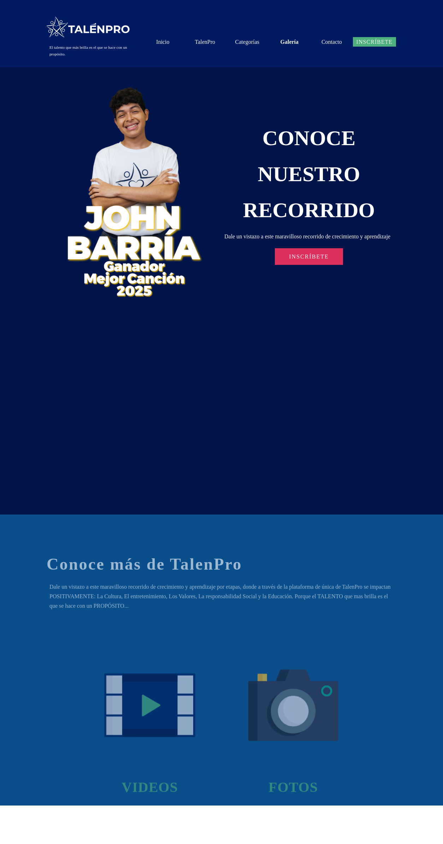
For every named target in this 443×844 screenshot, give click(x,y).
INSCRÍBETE (309, 257)
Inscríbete (374, 42)
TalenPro (205, 42)
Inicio (162, 42)
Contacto (331, 42)
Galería (289, 42)
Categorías (247, 42)
